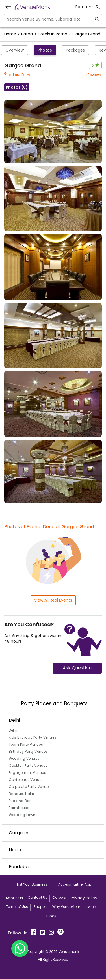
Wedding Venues (24, 758)
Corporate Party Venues (30, 786)
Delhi (13, 730)
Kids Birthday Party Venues (33, 737)
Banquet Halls (21, 793)
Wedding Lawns (23, 814)
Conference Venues (26, 779)
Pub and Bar (20, 800)
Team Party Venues (26, 744)
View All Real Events (53, 600)
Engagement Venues (27, 772)
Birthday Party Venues (28, 751)
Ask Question (77, 668)
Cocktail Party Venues (28, 765)
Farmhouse (19, 807)
